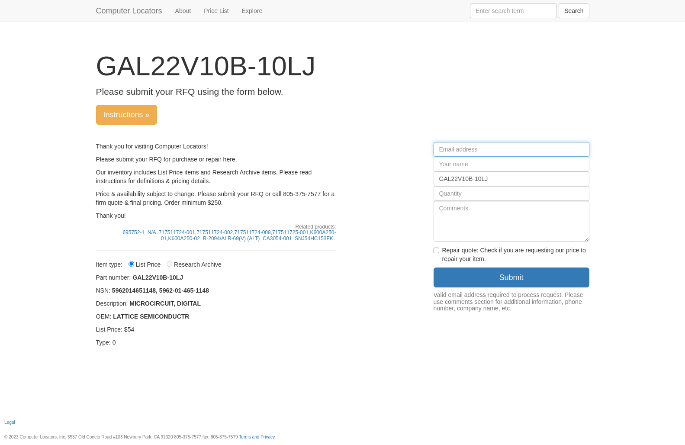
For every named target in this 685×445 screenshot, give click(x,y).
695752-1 (133, 232)
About (183, 10)
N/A (152, 232)
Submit (511, 277)
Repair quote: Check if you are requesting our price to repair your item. (510, 254)
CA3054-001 (277, 238)
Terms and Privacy (257, 437)
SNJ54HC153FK (314, 238)
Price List (216, 10)
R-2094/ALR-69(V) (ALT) (231, 238)
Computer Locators (129, 10)
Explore (252, 10)
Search (573, 10)
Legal (9, 422)
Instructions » (126, 114)
